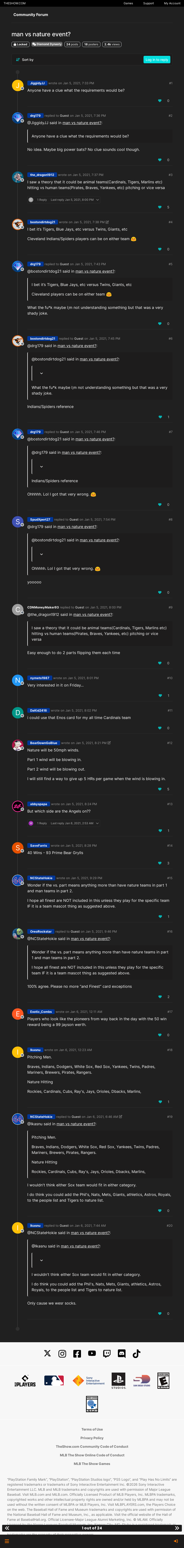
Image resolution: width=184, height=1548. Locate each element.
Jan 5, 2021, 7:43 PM (90, 264)
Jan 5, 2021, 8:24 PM (81, 804)
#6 (170, 338)
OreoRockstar (41, 931)
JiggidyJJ (37, 83)
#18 (169, 1050)
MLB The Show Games (92, 1464)
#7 (170, 432)
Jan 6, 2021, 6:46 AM (102, 1117)
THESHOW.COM (15, 3)
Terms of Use (92, 1429)
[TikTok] (136, 1353)
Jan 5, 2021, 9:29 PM (86, 878)
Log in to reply (157, 60)
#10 (169, 678)
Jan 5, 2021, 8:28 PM (81, 845)
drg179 (35, 115)
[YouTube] (92, 1353)
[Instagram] (62, 1353)
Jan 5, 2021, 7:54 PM (99, 519)
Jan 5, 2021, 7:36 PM (90, 115)
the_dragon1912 (42, 175)
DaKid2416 (38, 710)
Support (148, 3)
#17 (169, 1012)
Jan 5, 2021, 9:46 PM (101, 931)
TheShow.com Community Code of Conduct (92, 1446)
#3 (170, 175)
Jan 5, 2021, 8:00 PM (105, 607)
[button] (7, 1541)
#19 (169, 1117)
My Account (172, 3)
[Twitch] (107, 1353)
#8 (170, 519)
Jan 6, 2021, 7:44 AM (90, 1225)
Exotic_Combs (41, 1012)
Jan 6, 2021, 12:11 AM (86, 1012)
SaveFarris (38, 845)
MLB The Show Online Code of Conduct (92, 1455)
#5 (170, 264)
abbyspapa (38, 804)
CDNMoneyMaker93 (43, 607)
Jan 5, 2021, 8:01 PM (83, 678)
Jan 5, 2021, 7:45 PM (104, 338)
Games (128, 3)
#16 (169, 931)
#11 (170, 710)
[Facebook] (77, 1353)
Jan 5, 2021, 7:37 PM (88, 175)
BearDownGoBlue (43, 743)
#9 (170, 607)
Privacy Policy (92, 1438)
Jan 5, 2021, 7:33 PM (78, 83)
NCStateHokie (41, 878)
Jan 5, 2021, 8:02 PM (81, 710)
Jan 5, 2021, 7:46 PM (90, 432)
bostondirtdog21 (42, 222)
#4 (170, 222)
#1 (170, 83)
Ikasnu (35, 1050)
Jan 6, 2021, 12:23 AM (75, 1050)
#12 (169, 743)
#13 (169, 804)
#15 (169, 878)
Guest (64, 115)
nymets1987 (39, 678)
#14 (169, 845)
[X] (47, 1353)
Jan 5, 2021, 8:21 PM (91, 743)
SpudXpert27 (40, 519)
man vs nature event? (82, 122)
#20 (169, 1225)
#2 (170, 115)
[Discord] (122, 1353)
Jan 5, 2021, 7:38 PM (89, 222)
